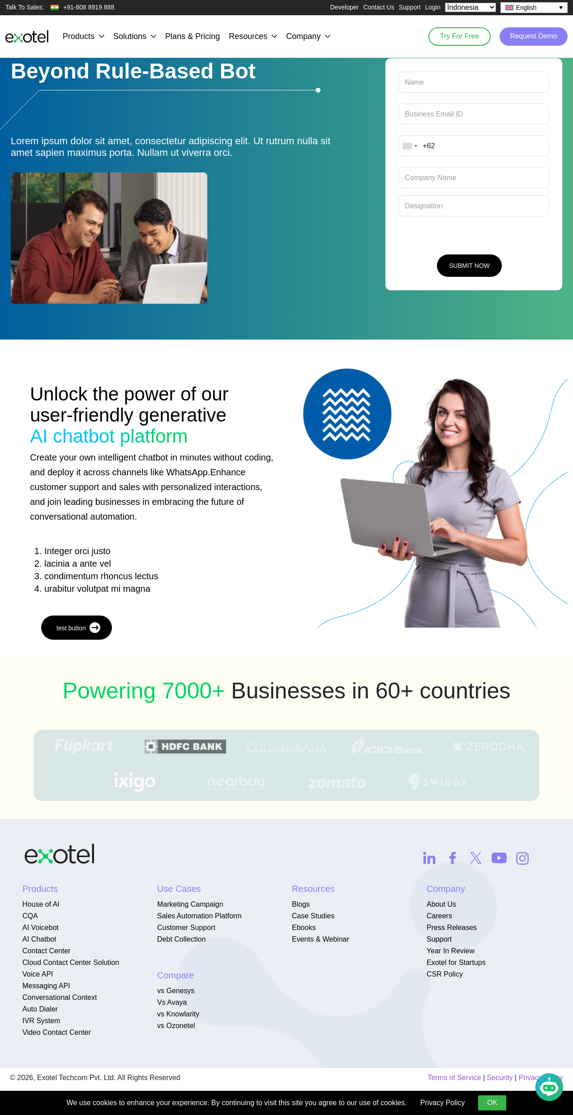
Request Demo (532, 36)
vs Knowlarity (178, 1014)
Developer (344, 7)
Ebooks (304, 927)
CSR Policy (445, 974)
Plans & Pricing (192, 36)
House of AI (41, 904)
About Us (441, 904)
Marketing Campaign (190, 904)
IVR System (41, 1021)
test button (78, 627)
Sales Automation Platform (199, 916)
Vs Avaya (172, 1002)
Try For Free (456, 36)
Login (432, 7)
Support (410, 7)
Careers (439, 916)
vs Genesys (176, 990)
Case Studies (313, 916)
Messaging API (46, 986)
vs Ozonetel (176, 1025)
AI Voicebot (40, 927)
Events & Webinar (320, 939)
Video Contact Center (56, 1032)
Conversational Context (59, 997)
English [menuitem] (526, 7)
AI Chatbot (39, 939)
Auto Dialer (40, 1009)
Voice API (37, 974)
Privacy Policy (442, 1102)
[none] (534, 7)
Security (500, 1077)
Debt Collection (181, 939)
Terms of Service (454, 1077)
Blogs (301, 904)
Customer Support (186, 927)
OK (492, 1102)
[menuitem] (534, 7)
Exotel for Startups (456, 962)
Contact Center (46, 951)
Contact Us (378, 7)
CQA (30, 916)
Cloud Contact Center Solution (70, 962)
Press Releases (452, 927)
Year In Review (451, 951)
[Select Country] (470, 7)
